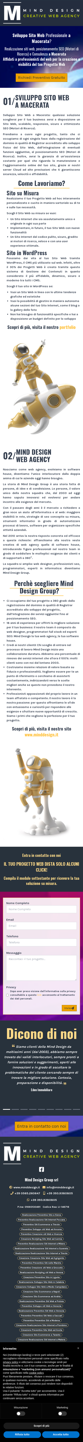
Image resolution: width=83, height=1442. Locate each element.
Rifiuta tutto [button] (22, 1434)
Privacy (11, 987)
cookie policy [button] (36, 1372)
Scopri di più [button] (41, 1425)
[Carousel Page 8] (67, 1109)
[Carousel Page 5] (41, 1109)
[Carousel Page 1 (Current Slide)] (6, 1109)
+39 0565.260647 (25, 1193)
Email (10, 919)
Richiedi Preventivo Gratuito (41, 77)
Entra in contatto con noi (41, 1126)
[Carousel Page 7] (59, 1109)
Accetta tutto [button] (61, 1434)
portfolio (68, 327)
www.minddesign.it (41, 734)
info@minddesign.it (58, 1187)
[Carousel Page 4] (32, 1109)
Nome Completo (17, 903)
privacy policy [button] (10, 1362)
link (39, 995)
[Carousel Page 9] (76, 1109)
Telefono (12, 936)
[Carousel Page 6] (50, 1109)
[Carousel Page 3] (24, 1109)
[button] (78, 1348)
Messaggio (14, 953)
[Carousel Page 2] (15, 1109)
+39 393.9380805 (57, 1193)
